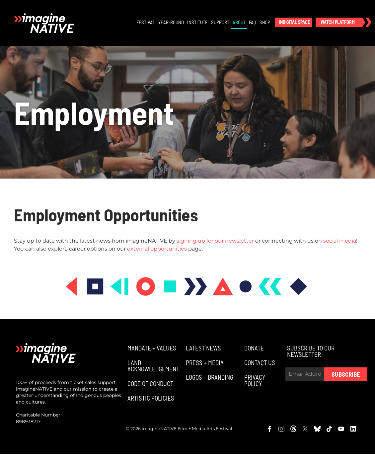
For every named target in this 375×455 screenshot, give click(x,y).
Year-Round (171, 23)
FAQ (253, 23)
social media (339, 241)
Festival (146, 23)
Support (220, 23)
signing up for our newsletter (215, 241)
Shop (265, 23)
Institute (198, 23)
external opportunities (157, 249)
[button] (294, 22)
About (239, 23)
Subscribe (346, 375)
